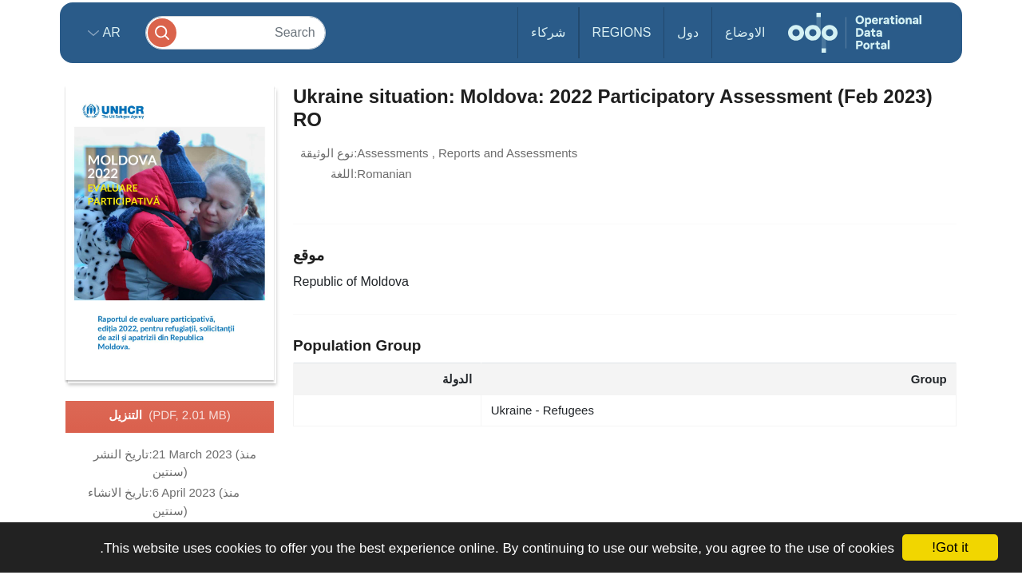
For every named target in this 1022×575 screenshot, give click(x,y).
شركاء (548, 32)
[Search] (235, 32)
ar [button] (110, 32)
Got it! (950, 547)
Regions (622, 32)
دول (688, 32)
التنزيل (169, 416)
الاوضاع (745, 32)
